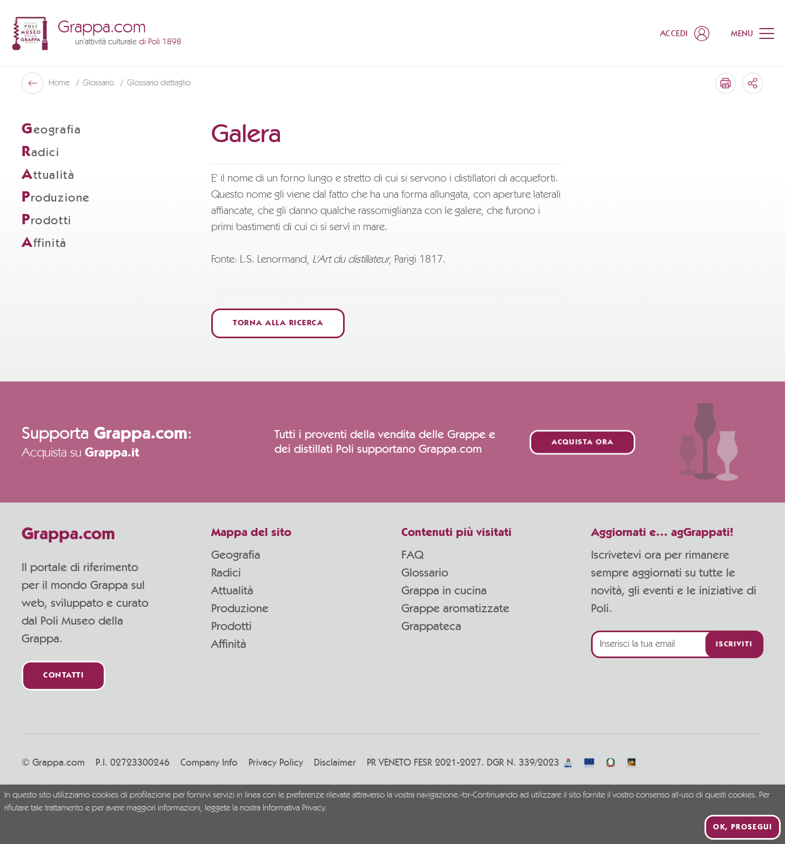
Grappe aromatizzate (455, 608)
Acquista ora (582, 442)
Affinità (228, 644)
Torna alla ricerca (278, 323)
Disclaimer (335, 763)
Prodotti (231, 626)
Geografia (235, 555)
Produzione (240, 608)
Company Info (209, 763)
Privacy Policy (276, 763)
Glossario (424, 573)
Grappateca (431, 626)
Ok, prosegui (742, 827)
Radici (226, 573)
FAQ (412, 555)
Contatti (63, 676)
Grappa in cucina (444, 591)
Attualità (232, 591)
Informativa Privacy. (295, 808)
